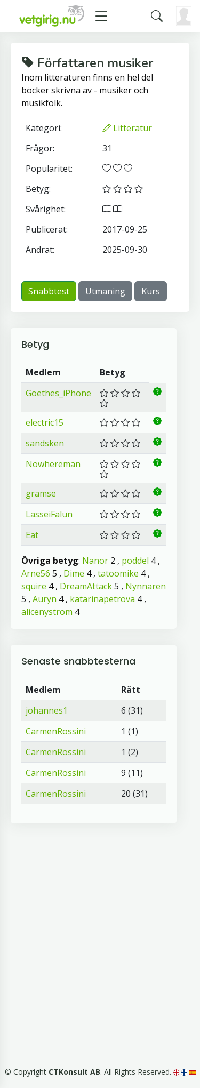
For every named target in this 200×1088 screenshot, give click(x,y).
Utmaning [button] (105, 291)
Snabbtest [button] (48, 291)
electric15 (44, 422)
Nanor (95, 560)
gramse (41, 493)
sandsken (45, 443)
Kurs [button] (150, 291)
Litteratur (127, 128)
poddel (135, 560)
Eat (32, 535)
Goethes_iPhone (58, 393)
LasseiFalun (49, 514)
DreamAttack (86, 586)
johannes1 (47, 710)
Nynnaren (145, 586)
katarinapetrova (102, 599)
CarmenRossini (56, 731)
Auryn (45, 599)
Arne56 (35, 573)
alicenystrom (47, 612)
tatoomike (118, 573)
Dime (73, 573)
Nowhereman (53, 464)
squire (33, 586)
